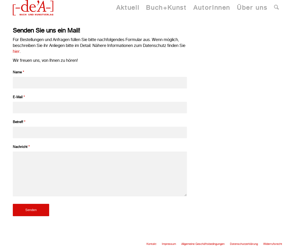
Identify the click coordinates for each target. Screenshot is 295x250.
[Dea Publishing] (33, 7)
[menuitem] (128, 7)
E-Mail (19, 97)
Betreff (19, 122)
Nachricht (21, 147)
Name (18, 72)
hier (16, 51)
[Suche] (276, 7)
